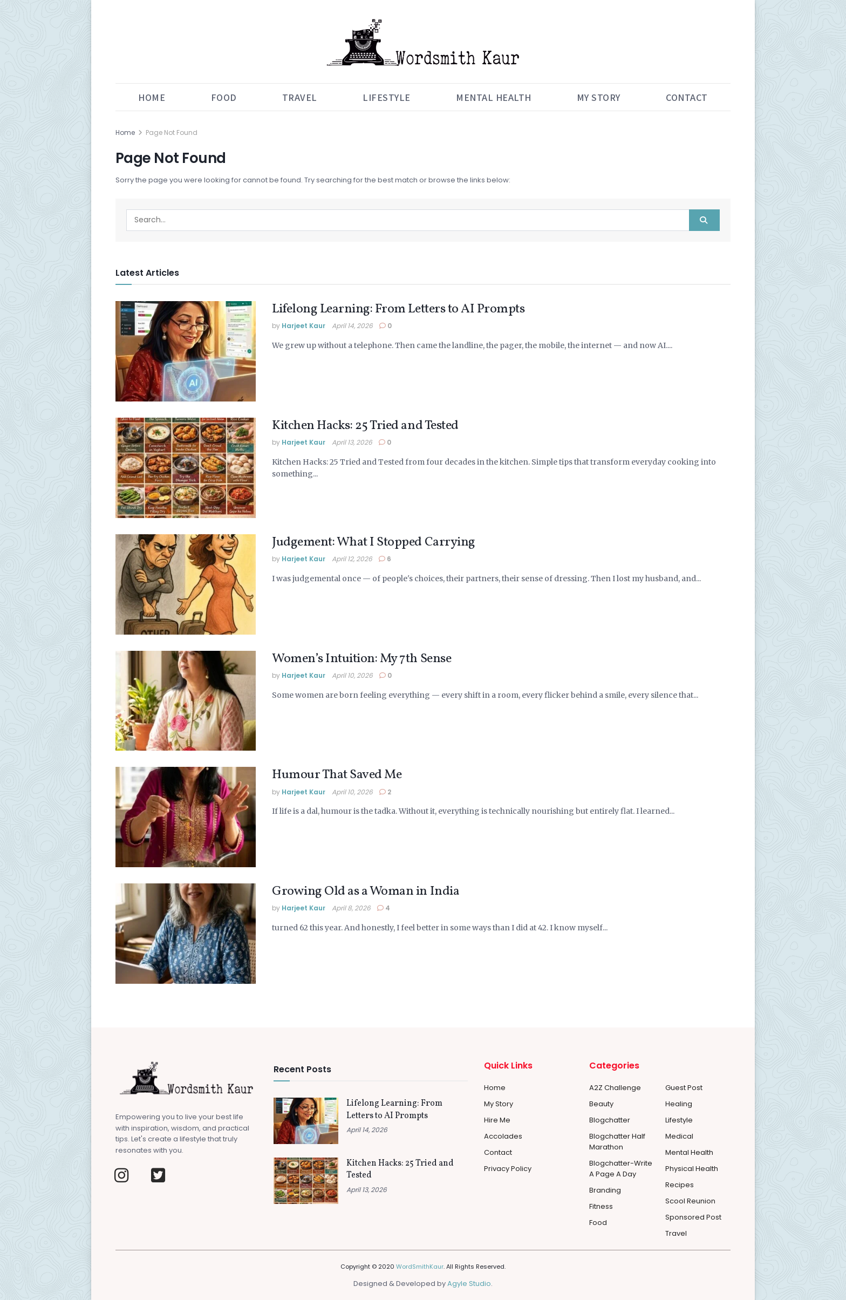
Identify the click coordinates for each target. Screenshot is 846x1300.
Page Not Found (171, 132)
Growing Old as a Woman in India (365, 891)
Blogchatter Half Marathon (617, 1141)
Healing (678, 1104)
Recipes (679, 1185)
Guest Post (683, 1088)
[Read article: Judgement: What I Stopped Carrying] (185, 584)
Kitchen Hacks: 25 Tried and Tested (365, 426)
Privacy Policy (507, 1168)
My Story (598, 97)
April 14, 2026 (352, 325)
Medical (679, 1136)
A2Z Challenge (615, 1088)
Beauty (601, 1104)
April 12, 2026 (352, 558)
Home (151, 97)
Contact (687, 97)
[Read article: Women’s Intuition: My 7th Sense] (185, 701)
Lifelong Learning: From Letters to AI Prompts (398, 309)
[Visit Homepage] (423, 41)
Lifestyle (387, 97)
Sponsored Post (693, 1217)
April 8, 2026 (351, 908)
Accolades (503, 1136)
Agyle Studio (469, 1283)
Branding (605, 1190)
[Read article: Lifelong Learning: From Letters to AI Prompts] (185, 351)
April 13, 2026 (352, 442)
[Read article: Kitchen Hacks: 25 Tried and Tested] (185, 468)
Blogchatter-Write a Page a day (620, 1168)
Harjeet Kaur (303, 325)
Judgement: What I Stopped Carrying (373, 542)
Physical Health (691, 1168)
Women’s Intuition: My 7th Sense (361, 659)
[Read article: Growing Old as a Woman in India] (185, 933)
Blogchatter (609, 1120)
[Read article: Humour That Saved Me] (185, 817)
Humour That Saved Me (336, 775)
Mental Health (493, 97)
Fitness (601, 1206)
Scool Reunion (690, 1201)
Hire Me (497, 1120)
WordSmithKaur (420, 1266)
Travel (299, 97)
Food (224, 97)
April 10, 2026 (352, 675)
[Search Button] (704, 220)
